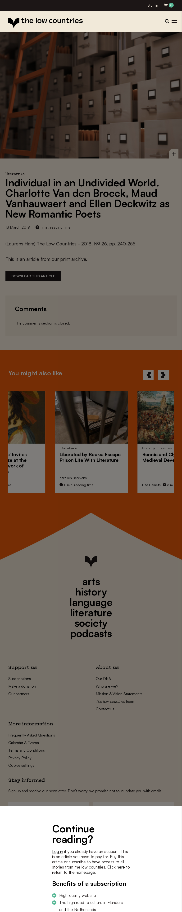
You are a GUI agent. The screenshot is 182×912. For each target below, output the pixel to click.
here (121, 867)
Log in (57, 851)
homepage (85, 872)
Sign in (153, 5)
